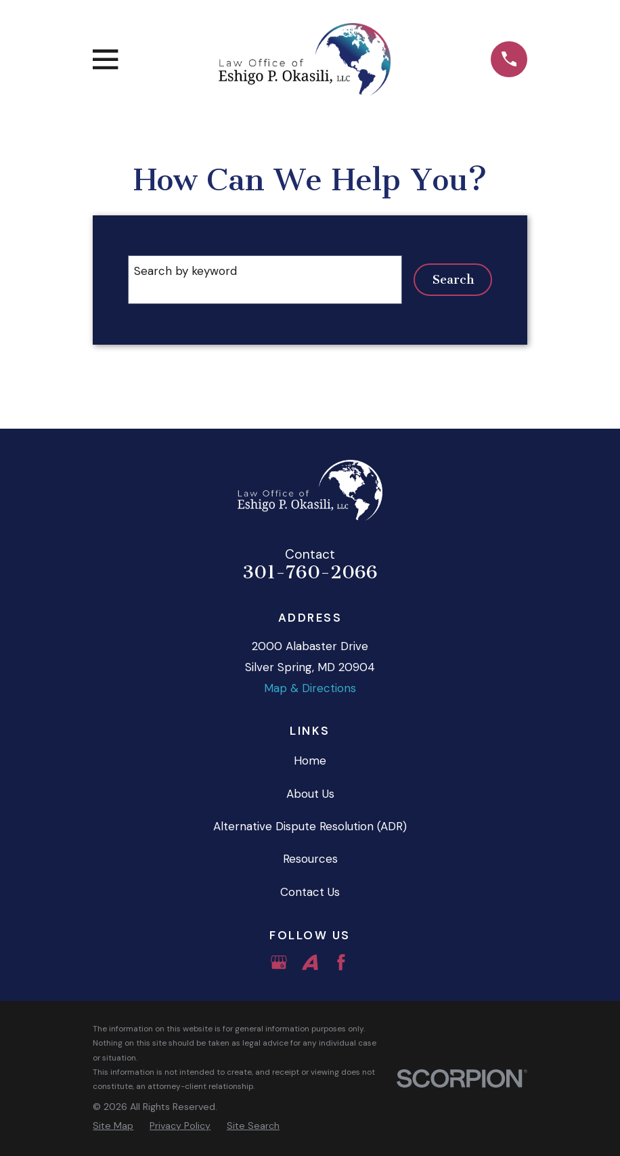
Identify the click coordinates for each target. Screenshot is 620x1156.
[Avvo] (310, 962)
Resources (310, 858)
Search (453, 279)
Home (310, 760)
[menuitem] (113, 1125)
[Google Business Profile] (279, 962)
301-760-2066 (310, 572)
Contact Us (310, 891)
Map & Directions (310, 688)
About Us (310, 793)
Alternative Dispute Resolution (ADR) (310, 826)
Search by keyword (185, 270)
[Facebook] (341, 962)
